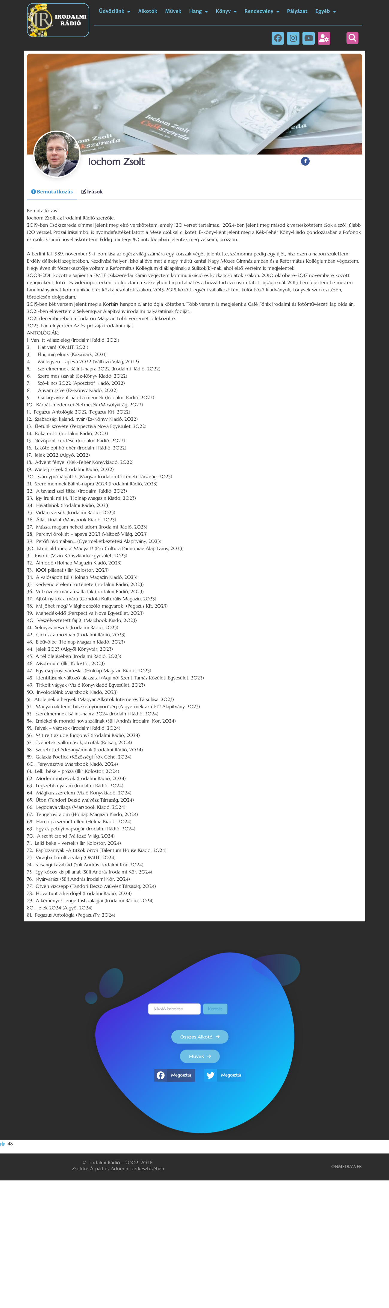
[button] (352, 38)
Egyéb (325, 11)
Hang (198, 11)
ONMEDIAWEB (346, 1167)
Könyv (226, 11)
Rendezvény (261, 11)
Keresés (215, 1009)
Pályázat (297, 11)
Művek (173, 11)
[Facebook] (305, 161)
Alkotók (147, 11)
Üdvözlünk (115, 11)
